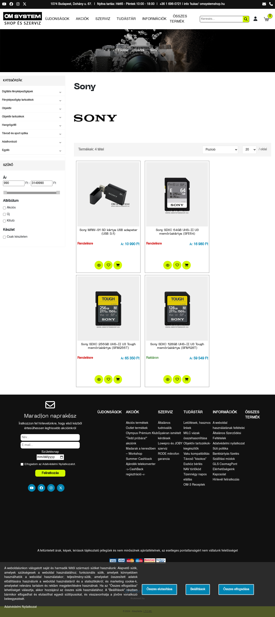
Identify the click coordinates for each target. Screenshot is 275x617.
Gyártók (139, 50)
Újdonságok (57, 19)
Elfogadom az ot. (50, 464)
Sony (153, 50)
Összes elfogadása (236, 589)
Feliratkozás (50, 473)
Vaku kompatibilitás (196, 453)
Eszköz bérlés (192, 464)
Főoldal (123, 50)
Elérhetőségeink (224, 469)
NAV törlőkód (192, 469)
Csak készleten (17, 237)
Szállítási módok (224, 458)
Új (8, 214)
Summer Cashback (139, 458)
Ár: (122, 244)
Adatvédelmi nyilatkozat (229, 443)
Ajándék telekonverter (141, 464)
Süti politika (220, 448)
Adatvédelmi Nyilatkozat (57, 464)
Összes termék (178, 19)
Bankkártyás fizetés (226, 453)
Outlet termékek (137, 428)
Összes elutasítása (159, 589)
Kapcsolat (219, 474)
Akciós (11, 207)
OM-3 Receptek (194, 484)
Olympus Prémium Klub (142, 433)
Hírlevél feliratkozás (226, 479)
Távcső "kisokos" (194, 458)
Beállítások (197, 589)
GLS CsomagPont (225, 464)
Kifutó (11, 220)
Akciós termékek (137, 422)
